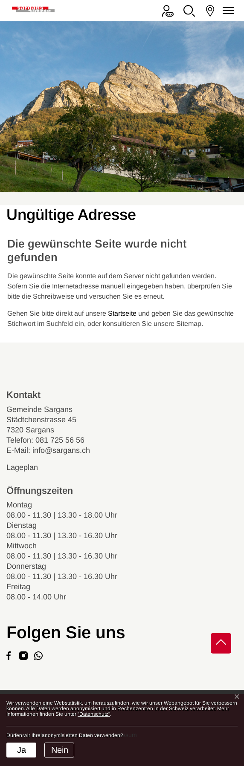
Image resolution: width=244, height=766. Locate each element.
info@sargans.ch (61, 450)
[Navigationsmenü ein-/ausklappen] (227, 11)
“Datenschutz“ (94, 714)
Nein (59, 749)
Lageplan (29, 467)
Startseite (122, 313)
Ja (21, 749)
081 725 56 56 (59, 440)
